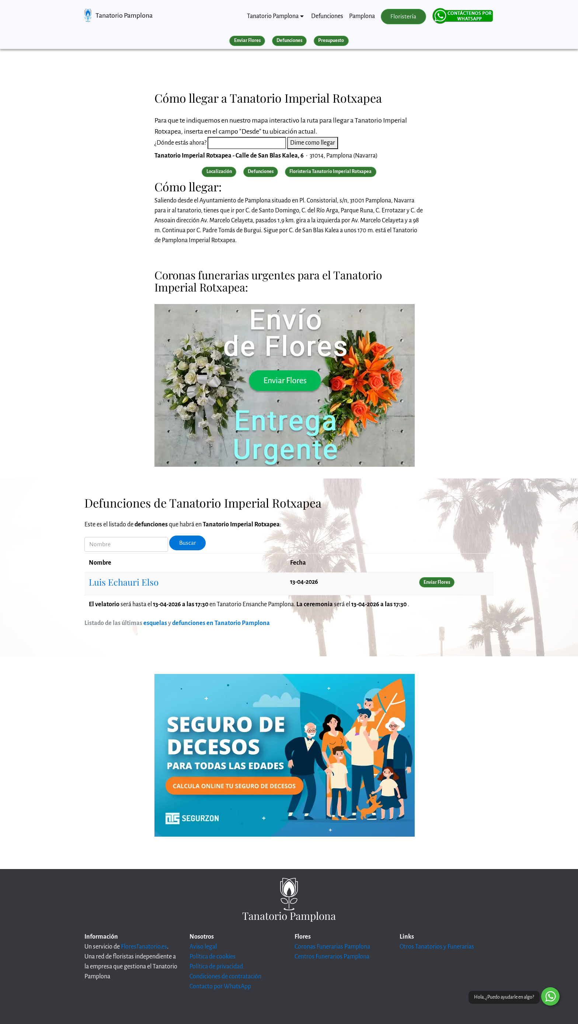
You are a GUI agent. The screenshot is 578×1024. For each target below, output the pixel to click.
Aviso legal (203, 946)
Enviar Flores (247, 40)
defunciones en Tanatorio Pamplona (221, 623)
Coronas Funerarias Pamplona (332, 946)
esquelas (155, 623)
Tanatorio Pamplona (124, 15)
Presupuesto (331, 40)
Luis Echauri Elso (124, 582)
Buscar (187, 543)
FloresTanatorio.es (144, 946)
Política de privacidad (216, 966)
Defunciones (327, 16)
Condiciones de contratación (225, 976)
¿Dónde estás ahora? (180, 143)
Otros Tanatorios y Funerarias (437, 946)
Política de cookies (212, 956)
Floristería (403, 16)
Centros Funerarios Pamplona (332, 956)
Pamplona (362, 16)
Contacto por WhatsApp (220, 986)
